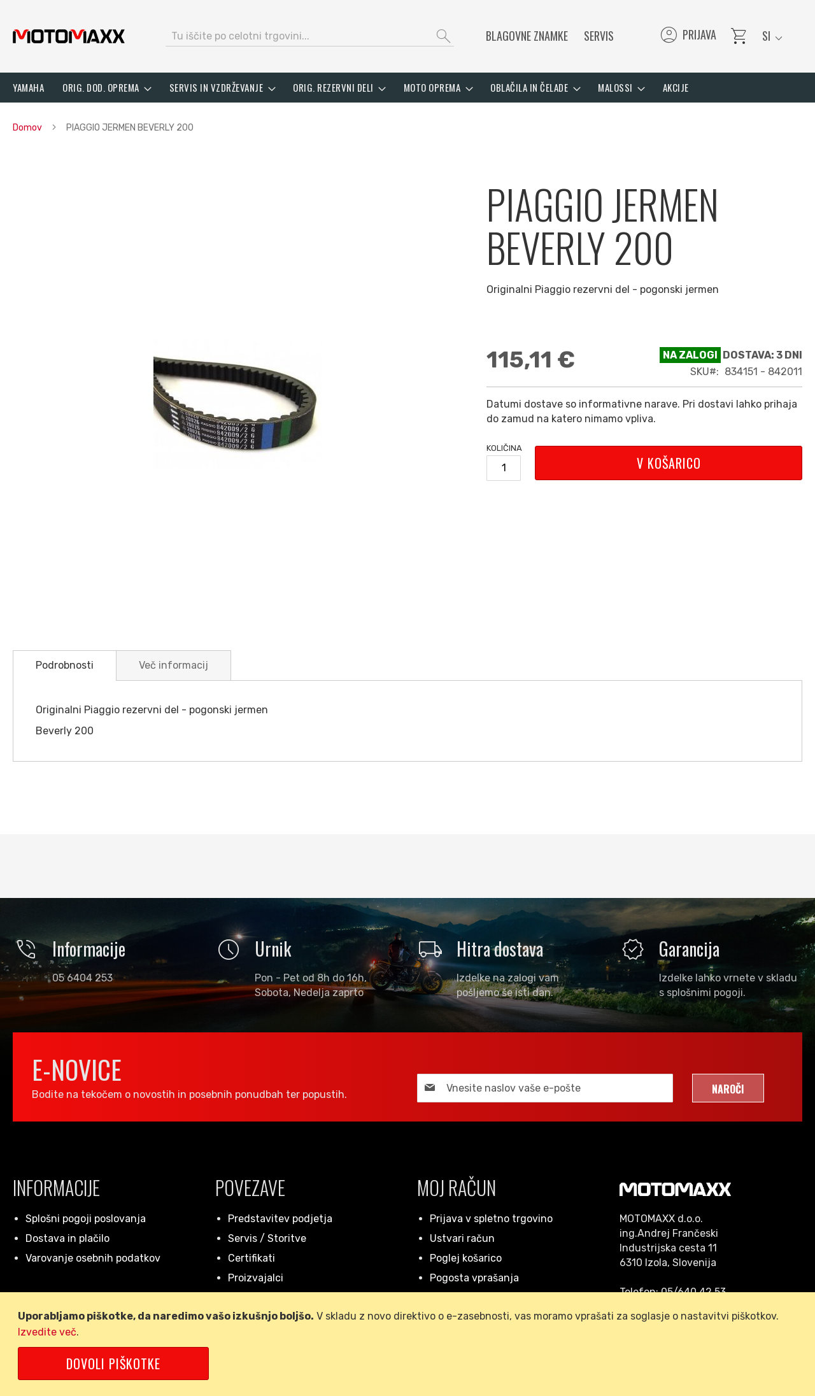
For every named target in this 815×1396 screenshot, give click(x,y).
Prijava (687, 36)
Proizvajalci (255, 1278)
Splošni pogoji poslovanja (85, 1219)
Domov (27, 127)
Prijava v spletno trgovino (491, 1219)
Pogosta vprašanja (474, 1278)
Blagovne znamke (527, 35)
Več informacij (173, 665)
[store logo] (69, 36)
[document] (410, 1344)
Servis (599, 35)
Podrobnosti (65, 665)
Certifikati (251, 1258)
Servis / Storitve (267, 1238)
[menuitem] (28, 88)
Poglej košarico (466, 1258)
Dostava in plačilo (67, 1238)
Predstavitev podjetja (280, 1219)
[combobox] (310, 36)
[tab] (65, 665)
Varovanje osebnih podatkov (92, 1258)
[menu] (407, 88)
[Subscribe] (728, 1088)
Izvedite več (47, 1332)
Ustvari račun (462, 1238)
